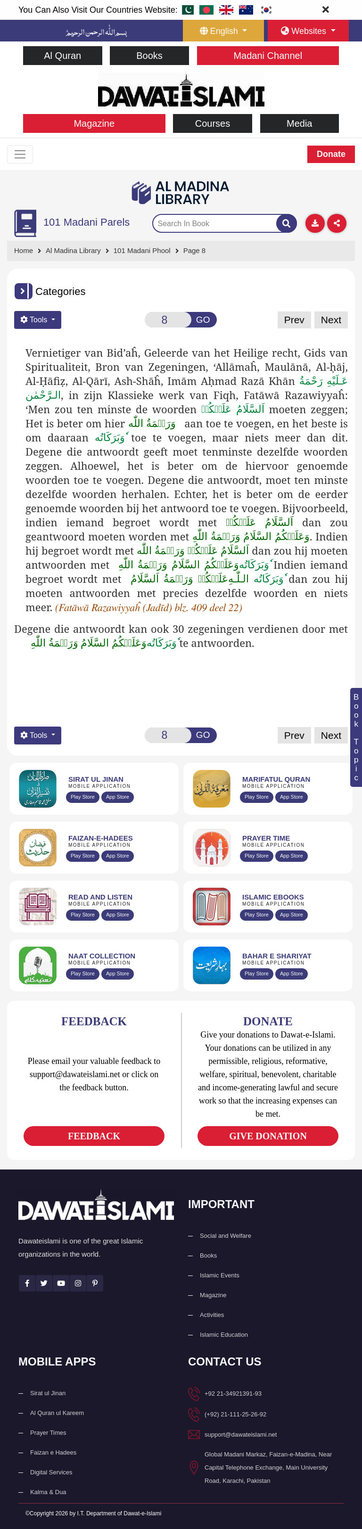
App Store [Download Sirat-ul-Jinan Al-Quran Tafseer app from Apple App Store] (117, 797)
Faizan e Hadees (53, 1452)
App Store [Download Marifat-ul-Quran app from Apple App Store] (291, 797)
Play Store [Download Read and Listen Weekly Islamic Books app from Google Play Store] (83, 914)
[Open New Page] (168, 320)
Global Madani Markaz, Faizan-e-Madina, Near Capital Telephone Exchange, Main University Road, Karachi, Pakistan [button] (268, 1467)
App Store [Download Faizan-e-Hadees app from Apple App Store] (117, 856)
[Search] (286, 223)
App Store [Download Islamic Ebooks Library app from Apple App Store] (291, 914)
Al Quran (62, 55)
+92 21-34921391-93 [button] (233, 1393)
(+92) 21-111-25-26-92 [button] (235, 1414)
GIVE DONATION (268, 1136)
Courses (212, 123)
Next (331, 320)
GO (203, 320)
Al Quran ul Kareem (57, 1412)
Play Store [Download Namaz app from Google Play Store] (257, 856)
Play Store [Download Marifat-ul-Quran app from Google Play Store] (257, 797)
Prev (294, 320)
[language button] (223, 30)
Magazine (94, 123)
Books (149, 55)
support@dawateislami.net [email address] (241, 1434)
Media (299, 123)
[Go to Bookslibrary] (181, 193)
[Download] (315, 223)
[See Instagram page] (78, 1284)
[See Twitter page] (44, 1284)
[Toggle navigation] (20, 154)
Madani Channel (267, 55)
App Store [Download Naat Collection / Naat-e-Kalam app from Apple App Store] (117, 973)
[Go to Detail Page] (146, 251)
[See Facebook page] (27, 1284)
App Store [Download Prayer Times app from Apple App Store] (291, 856)
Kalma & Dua (48, 1492)
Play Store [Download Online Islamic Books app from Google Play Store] (257, 914)
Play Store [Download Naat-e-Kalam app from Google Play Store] (83, 973)
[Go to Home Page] (181, 89)
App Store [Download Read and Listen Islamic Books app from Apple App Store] (117, 914)
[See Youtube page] (61, 1284)
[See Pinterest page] (95, 1284)
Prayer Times (48, 1432)
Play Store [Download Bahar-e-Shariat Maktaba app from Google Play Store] (257, 973)
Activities (212, 1314)
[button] (23, 291)
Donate (331, 154)
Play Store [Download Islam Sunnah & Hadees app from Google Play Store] (83, 856)
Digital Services (51, 1472)
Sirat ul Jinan (48, 1393)
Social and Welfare (225, 1235)
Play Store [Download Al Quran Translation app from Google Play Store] (83, 797)
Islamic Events (219, 1275)
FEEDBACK (94, 1136)
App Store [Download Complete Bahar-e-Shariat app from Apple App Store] (291, 973)
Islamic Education (224, 1334)
